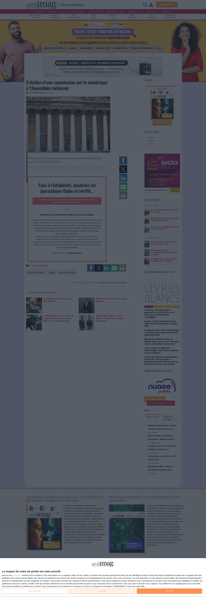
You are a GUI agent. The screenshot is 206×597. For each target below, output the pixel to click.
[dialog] (103, 577)
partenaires (17, 575)
